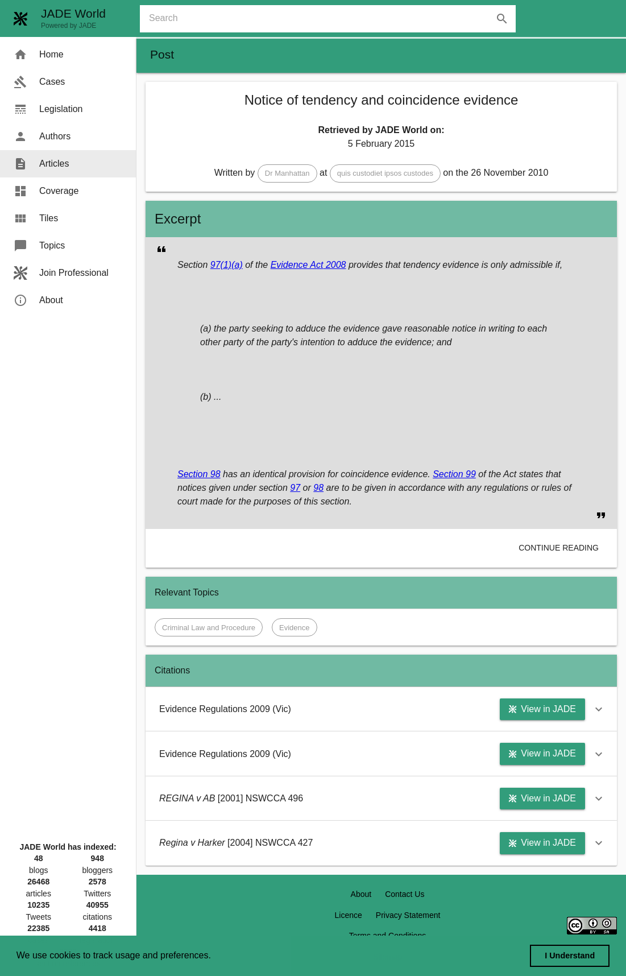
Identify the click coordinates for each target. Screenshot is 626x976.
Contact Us (404, 894)
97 (295, 488)
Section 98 (199, 474)
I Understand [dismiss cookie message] (570, 955)
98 (318, 488)
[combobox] (332, 18)
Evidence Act (297, 265)
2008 (334, 265)
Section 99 (454, 474)
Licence (348, 915)
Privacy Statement (408, 915)
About (361, 894)
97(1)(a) (226, 265)
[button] (287, 173)
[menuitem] (68, 54)
